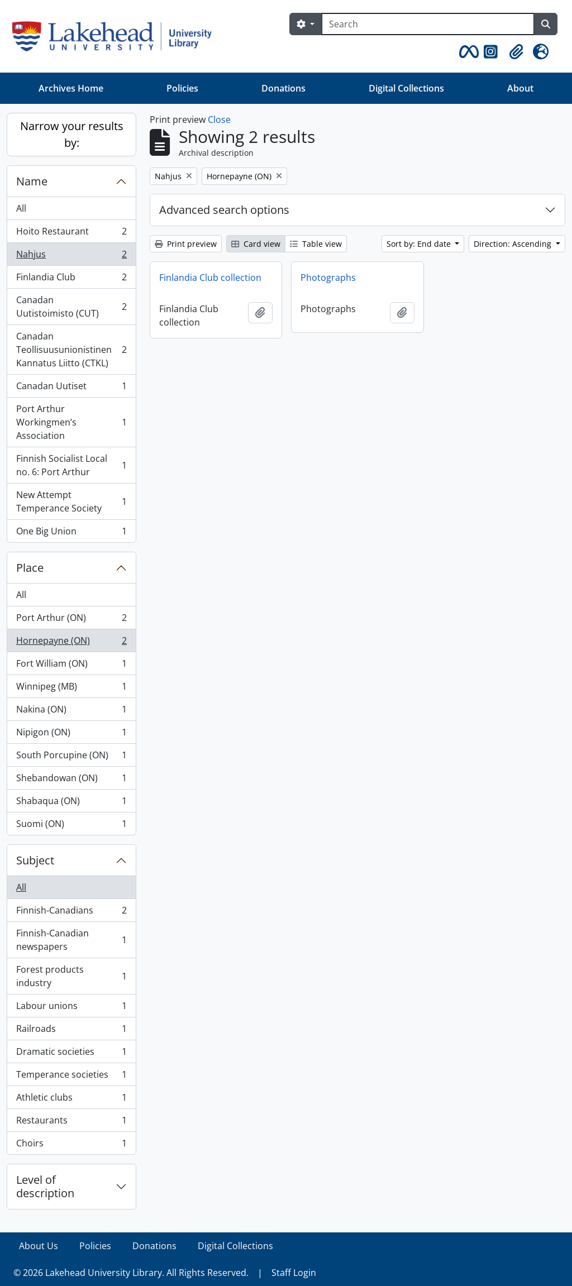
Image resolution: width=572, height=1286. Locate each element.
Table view (316, 243)
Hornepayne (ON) (71, 643)
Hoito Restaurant (71, 233)
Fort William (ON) (71, 666)
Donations (283, 88)
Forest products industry (71, 976)
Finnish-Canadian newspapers (71, 940)
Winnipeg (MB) (71, 689)
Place (30, 567)
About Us (38, 1246)
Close (219, 119)
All (21, 208)
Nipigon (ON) (71, 734)
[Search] (428, 24)
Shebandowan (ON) (71, 780)
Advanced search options (224, 209)
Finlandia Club (71, 279)
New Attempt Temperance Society (71, 501)
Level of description (45, 1186)
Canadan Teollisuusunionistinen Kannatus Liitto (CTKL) (71, 349)
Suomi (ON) (71, 826)
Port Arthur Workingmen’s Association (71, 422)
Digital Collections (406, 88)
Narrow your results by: (71, 134)
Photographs (328, 277)
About (520, 88)
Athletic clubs (71, 1100)
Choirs (71, 1145)
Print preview (186, 243)
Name (31, 181)
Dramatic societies (71, 1054)
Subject (35, 860)
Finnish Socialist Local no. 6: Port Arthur (71, 465)
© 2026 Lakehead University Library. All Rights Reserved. (131, 1272)
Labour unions (71, 1008)
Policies (182, 88)
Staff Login (293, 1272)
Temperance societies (71, 1077)
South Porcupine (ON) (71, 757)
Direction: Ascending (514, 243)
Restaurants (71, 1122)
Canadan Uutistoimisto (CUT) (71, 306)
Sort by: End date (420, 243)
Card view (255, 243)
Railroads (71, 1031)
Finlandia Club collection (210, 277)
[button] (467, 52)
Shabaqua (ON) (71, 803)
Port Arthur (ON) (71, 620)
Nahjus (71, 256)
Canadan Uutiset (71, 388)
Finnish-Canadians (71, 912)
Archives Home (71, 88)
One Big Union (71, 533)
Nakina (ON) (71, 711)
